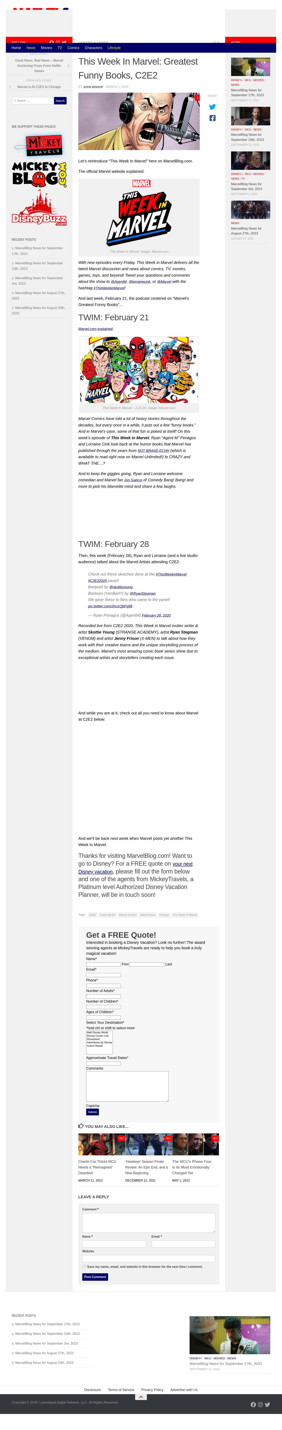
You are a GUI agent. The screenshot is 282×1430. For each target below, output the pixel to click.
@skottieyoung (122, 603)
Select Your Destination (105, 1039)
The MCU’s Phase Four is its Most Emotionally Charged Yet (192, 1183)
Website (88, 1267)
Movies (46, 48)
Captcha (92, 1122)
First (125, 980)
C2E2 (92, 931)
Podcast (164, 931)
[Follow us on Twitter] (64, 58)
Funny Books (107, 931)
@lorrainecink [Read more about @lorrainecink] (143, 297)
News (30, 48)
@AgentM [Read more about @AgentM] (120, 297)
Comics (73, 48)
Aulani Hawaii (99, 1062)
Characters (93, 48)
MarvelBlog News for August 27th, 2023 (44, 1369)
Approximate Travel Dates (107, 1074)
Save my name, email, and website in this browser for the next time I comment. (145, 1282)
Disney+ (237, 96)
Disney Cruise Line (99, 1052)
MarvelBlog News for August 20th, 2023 (44, 1379)
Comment (90, 1225)
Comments (94, 1084)
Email (91, 985)
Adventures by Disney (99, 1058)
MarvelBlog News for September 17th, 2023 (47, 1340)
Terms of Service (121, 1406)
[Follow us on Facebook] (51, 58)
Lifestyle (114, 48)
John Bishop (93, 103)
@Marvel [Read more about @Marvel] (170, 297)
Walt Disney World (99, 1048)
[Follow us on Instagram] (58, 58)
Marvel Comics (128, 931)
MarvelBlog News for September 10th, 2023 (47, 1350)
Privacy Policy (152, 1406)
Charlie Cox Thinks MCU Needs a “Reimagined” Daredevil (99, 1183)
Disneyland (99, 1055)
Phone (92, 996)
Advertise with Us (184, 1406)
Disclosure (92, 1406)
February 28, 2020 (158, 631)
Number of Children (102, 1017)
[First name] (103, 980)
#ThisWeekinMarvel (173, 590)
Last (168, 980)
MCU (248, 96)
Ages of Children (100, 1028)
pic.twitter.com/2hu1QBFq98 (113, 622)
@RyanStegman (144, 609)
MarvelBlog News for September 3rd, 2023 (46, 1359)
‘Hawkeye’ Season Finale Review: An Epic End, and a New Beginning (146, 1183)
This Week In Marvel (185, 931)
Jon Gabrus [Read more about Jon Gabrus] (134, 496)
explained (97, 345)
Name (91, 975)
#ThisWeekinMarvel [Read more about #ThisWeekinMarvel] (111, 304)
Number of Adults (100, 1007)
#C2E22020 (98, 596)
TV (60, 48)
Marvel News (147, 931)
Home (16, 48)
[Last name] (147, 980)
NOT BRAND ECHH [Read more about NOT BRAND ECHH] (156, 466)
